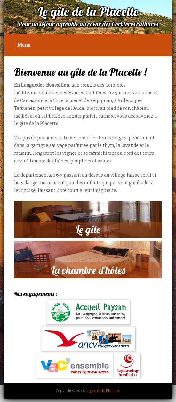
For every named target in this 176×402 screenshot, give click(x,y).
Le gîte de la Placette (103, 390)
